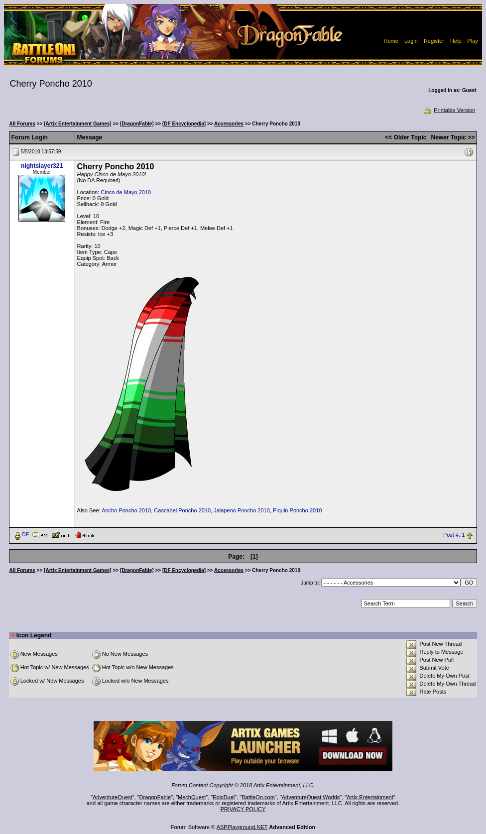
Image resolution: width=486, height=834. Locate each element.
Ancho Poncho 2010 (126, 510)
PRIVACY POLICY (243, 809)
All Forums (22, 123)
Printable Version (449, 110)
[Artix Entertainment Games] (78, 123)
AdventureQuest (112, 797)
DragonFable (155, 797)
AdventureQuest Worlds (311, 797)
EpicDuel (224, 797)
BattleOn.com (258, 797)
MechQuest (192, 797)
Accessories (228, 123)
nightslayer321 (42, 165)
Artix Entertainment (370, 797)
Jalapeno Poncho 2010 (242, 510)
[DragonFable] (137, 123)
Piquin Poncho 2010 (297, 510)
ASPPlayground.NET (242, 827)
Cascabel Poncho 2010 (182, 510)
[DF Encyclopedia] (184, 123)
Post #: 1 (454, 535)
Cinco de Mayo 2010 (126, 192)
